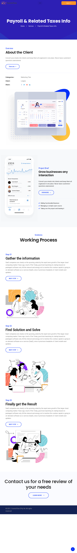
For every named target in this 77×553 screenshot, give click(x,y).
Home (23, 26)
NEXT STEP (13, 278)
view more (46, 192)
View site (12, 66)
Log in (68, 3)
